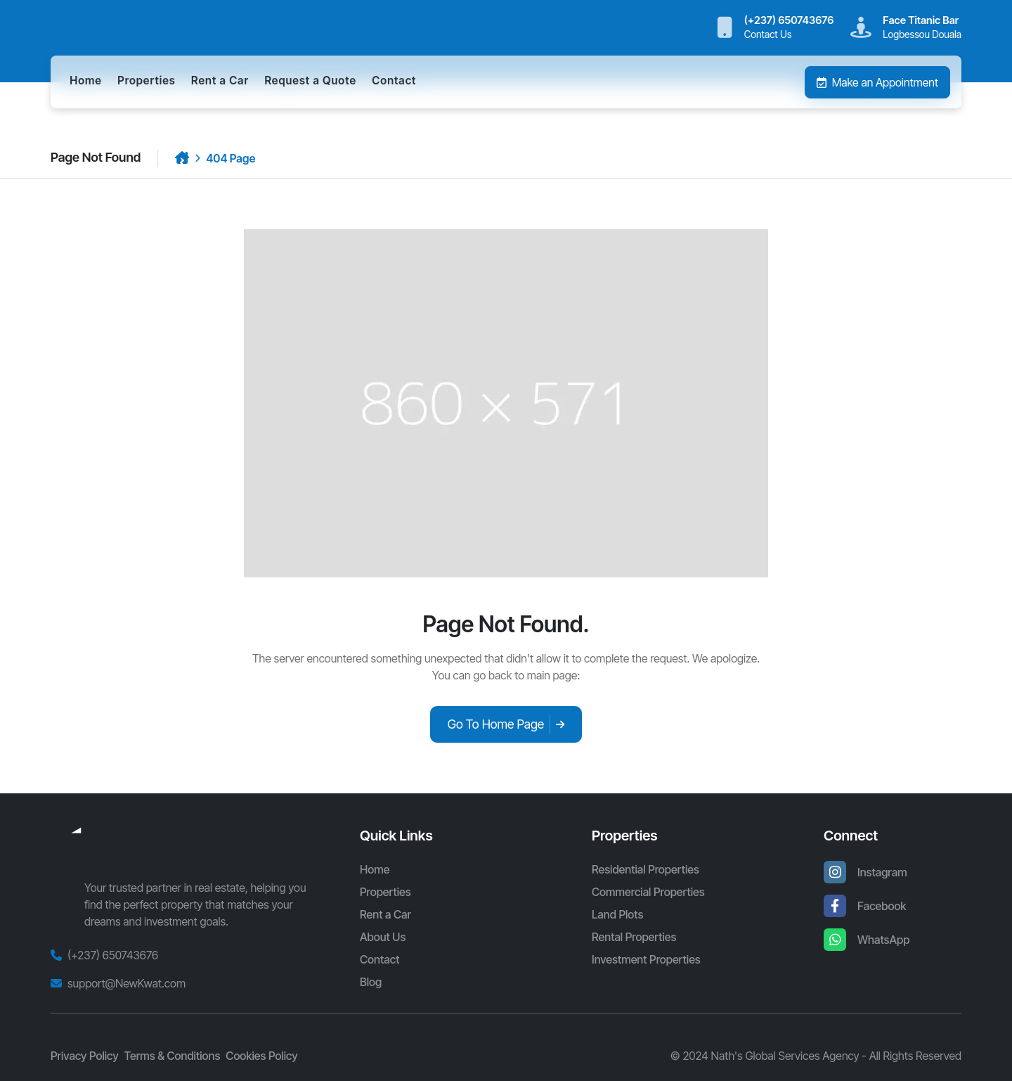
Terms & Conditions (172, 1056)
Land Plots (617, 914)
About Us (383, 937)
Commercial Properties (648, 892)
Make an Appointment (877, 82)
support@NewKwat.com (126, 983)
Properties (146, 80)
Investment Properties (646, 959)
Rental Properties (634, 937)
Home (86, 80)
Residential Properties (645, 869)
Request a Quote (310, 80)
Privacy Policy (85, 1056)
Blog (371, 982)
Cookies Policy (261, 1056)
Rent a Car (220, 80)
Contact (394, 80)
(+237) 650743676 (112, 955)
